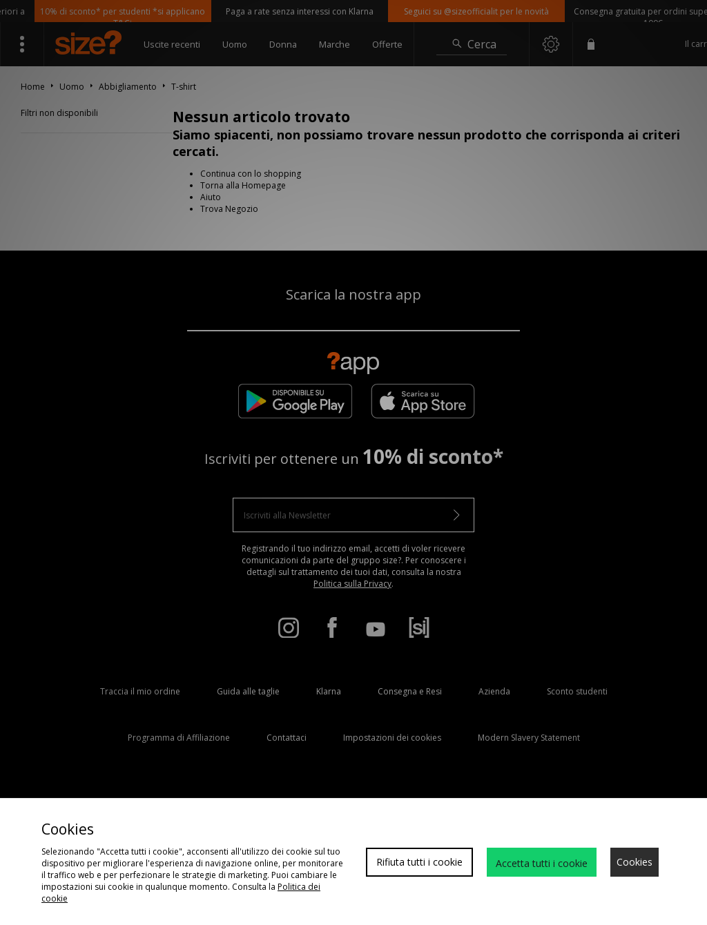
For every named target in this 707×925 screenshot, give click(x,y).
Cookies (634, 861)
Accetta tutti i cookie (542, 863)
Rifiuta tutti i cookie (419, 861)
